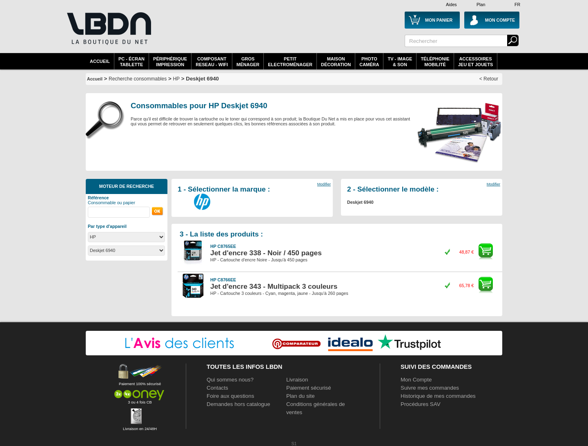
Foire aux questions (230, 396)
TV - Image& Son (400, 61)
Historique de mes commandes (438, 396)
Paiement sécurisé (308, 388)
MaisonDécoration (336, 61)
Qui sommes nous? (230, 380)
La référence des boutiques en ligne (108, 33)
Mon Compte (416, 380)
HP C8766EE (223, 279)
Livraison (297, 380)
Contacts (217, 388)
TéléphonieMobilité (435, 61)
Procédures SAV (421, 404)
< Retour (488, 79)
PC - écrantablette (131, 61)
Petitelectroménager (290, 61)
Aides (451, 4)
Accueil (100, 61)
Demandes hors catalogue (238, 404)
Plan (481, 4)
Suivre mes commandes (430, 388)
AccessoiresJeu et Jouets (475, 61)
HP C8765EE (223, 246)
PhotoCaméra (369, 61)
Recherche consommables (138, 79)
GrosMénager (247, 61)
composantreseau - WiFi (212, 61)
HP (176, 79)
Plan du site (300, 396)
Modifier (324, 184)
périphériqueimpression (170, 61)
